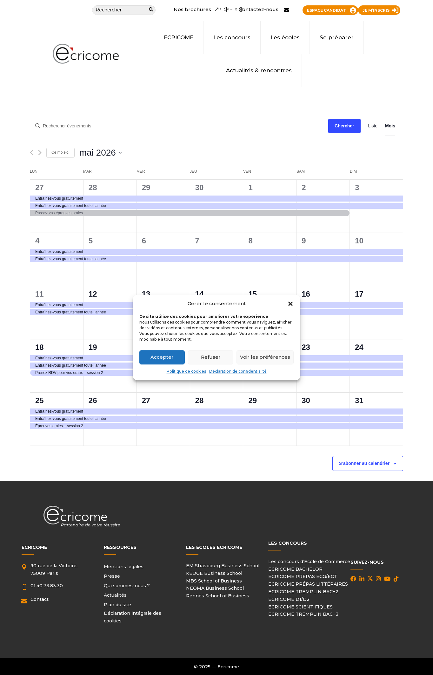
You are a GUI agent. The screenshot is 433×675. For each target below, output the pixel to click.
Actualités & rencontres (259, 70)
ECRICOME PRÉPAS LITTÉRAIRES (308, 584)
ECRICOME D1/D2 (289, 599)
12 (93, 294)
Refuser (211, 357)
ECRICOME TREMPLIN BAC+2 (303, 592)
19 (93, 347)
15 (252, 294)
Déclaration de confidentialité (238, 371)
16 (306, 294)
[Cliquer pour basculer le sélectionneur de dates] (100, 152)
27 (39, 187)
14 (199, 294)
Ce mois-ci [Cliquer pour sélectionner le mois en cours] (60, 152)
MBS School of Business (214, 581)
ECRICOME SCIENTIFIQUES (300, 607)
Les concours (231, 37)
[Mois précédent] (31, 153)
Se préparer (337, 37)
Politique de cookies (186, 371)
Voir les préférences (265, 357)
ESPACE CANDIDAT (326, 10)
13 (146, 294)
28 (93, 187)
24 (359, 347)
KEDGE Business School (214, 573)
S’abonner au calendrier (364, 463)
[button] (290, 303)
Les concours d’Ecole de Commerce (309, 561)
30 (199, 187)
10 (359, 240)
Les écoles (285, 37)
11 (39, 294)
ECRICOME (178, 37)
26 (93, 400)
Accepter (162, 357)
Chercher (344, 125)
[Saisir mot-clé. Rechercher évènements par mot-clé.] (179, 126)
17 (359, 294)
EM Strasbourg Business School (222, 566)
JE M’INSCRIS (376, 10)
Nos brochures (192, 9)
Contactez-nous (258, 9)
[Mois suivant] (40, 153)
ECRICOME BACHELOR (295, 569)
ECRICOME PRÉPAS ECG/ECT (302, 576)
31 (359, 400)
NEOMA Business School (215, 588)
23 (306, 347)
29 (146, 187)
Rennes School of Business (217, 596)
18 (39, 347)
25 (39, 400)
